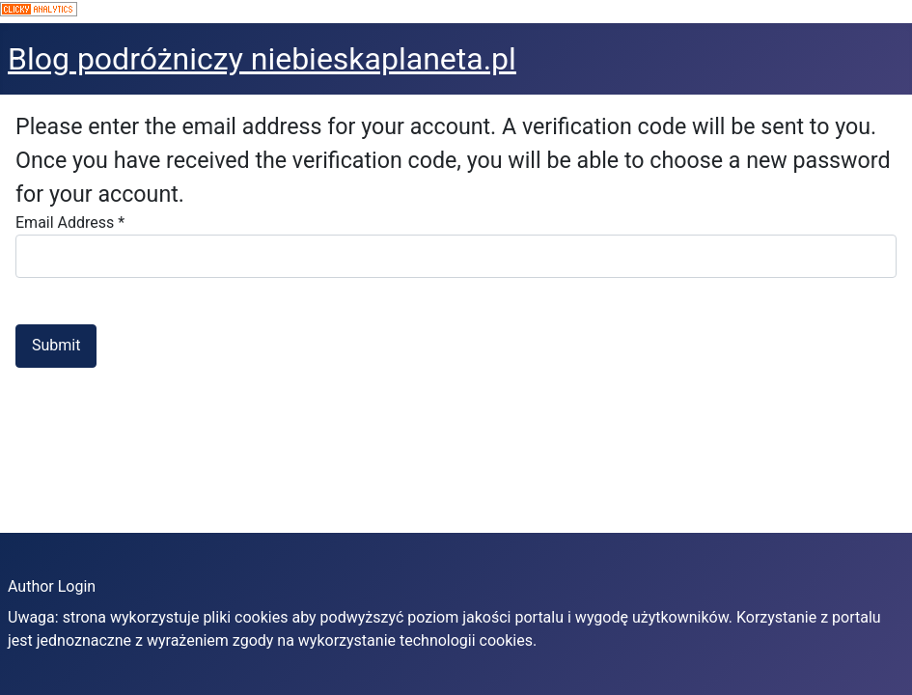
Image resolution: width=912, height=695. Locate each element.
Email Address (69, 222)
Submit (56, 345)
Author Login (52, 586)
